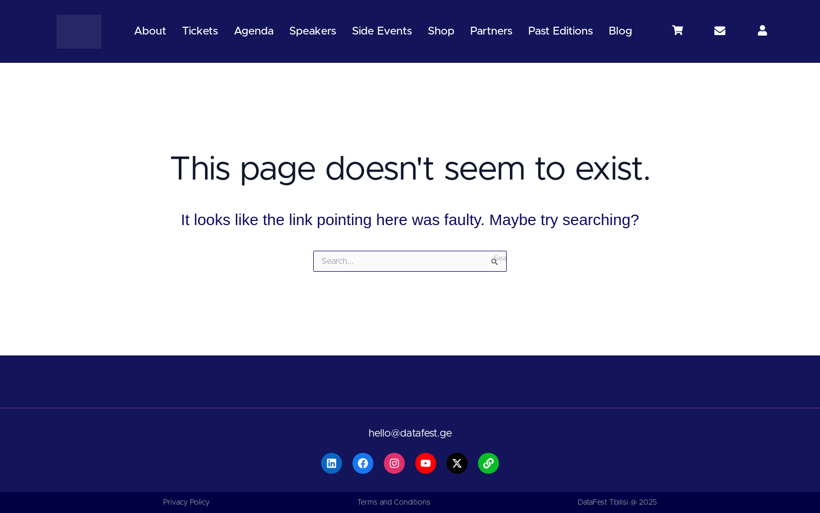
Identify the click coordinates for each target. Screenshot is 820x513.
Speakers (312, 31)
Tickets (200, 31)
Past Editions (560, 31)
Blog (620, 31)
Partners (491, 31)
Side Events (382, 31)
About (150, 31)
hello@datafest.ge (410, 433)
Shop (441, 31)
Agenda (254, 31)
